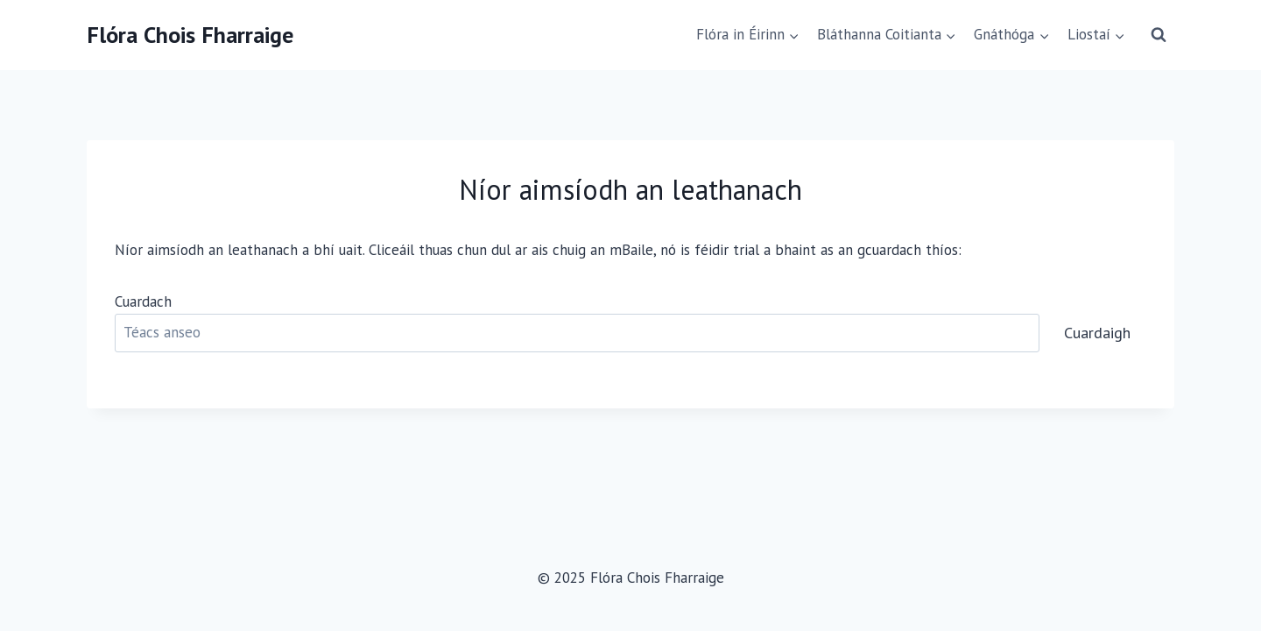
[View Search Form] (1158, 35)
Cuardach (143, 301)
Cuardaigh (1097, 333)
